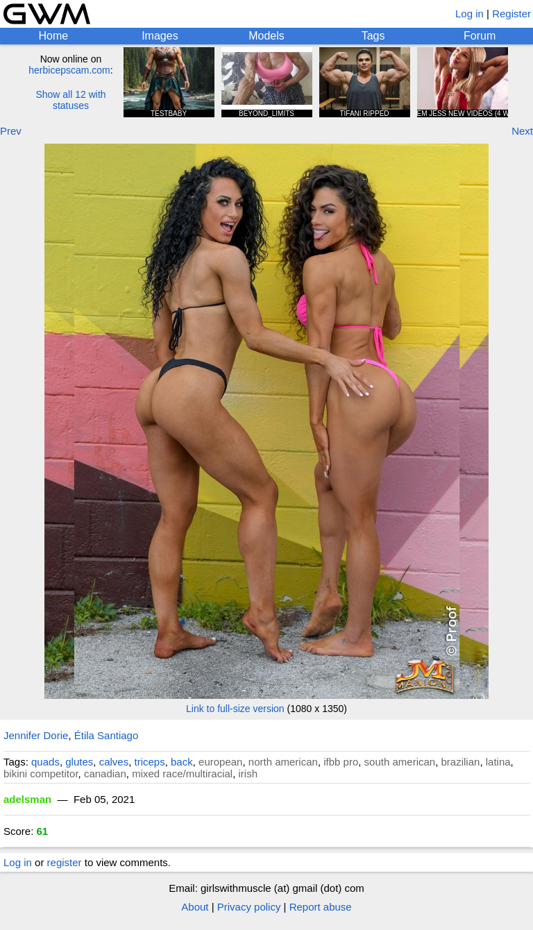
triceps (150, 762)
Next (522, 131)
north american (283, 762)
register (64, 862)
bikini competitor (40, 773)
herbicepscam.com (69, 70)
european (220, 762)
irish (248, 773)
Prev (11, 131)
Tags (373, 36)
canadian (105, 773)
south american (400, 762)
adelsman (27, 799)
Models (266, 36)
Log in (469, 13)
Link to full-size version (235, 708)
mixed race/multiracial (182, 773)
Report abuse (320, 907)
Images (160, 36)
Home (53, 36)
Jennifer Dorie (35, 735)
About (194, 907)
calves (114, 762)
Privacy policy (249, 907)
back (182, 762)
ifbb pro (340, 762)
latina (498, 762)
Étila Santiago (106, 735)
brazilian (460, 762)
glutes (79, 762)
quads (45, 762)
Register (511, 13)
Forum (480, 36)
